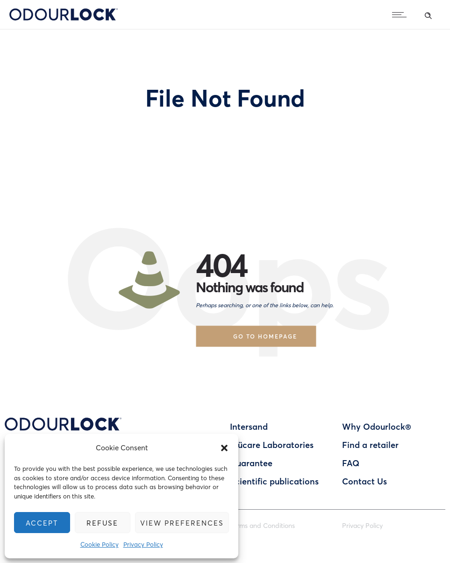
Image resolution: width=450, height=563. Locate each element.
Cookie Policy (99, 544)
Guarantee (251, 463)
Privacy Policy (143, 544)
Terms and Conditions (262, 525)
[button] (224, 448)
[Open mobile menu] (401, 14)
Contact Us (364, 481)
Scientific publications (274, 481)
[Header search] (428, 14)
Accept (42, 522)
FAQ (350, 463)
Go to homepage (265, 335)
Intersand (249, 426)
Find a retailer (370, 444)
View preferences (182, 522)
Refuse (102, 522)
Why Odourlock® (376, 426)
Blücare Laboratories (272, 444)
